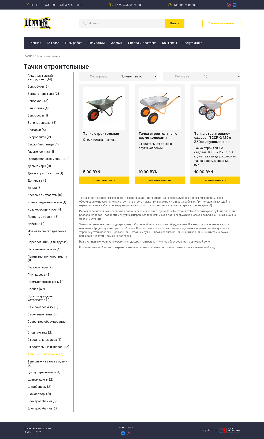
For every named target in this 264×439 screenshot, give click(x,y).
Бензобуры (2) (38, 86)
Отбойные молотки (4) (44, 249)
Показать (182, 76)
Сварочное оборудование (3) (47, 323)
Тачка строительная (101, 134)
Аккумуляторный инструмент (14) (40, 77)
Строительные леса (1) (44, 340)
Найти (175, 23)
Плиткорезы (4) (39, 274)
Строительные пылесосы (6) (48, 347)
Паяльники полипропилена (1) (47, 258)
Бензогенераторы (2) (43, 94)
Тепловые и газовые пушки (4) (47, 363)
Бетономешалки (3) (42, 123)
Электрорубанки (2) (42, 408)
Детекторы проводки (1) (45, 173)
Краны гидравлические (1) (47, 202)
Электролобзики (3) (42, 401)
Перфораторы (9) (40, 267)
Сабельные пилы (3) (42, 314)
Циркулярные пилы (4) (44, 372)
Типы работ (73, 43)
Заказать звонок (221, 23)
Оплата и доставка (142, 43)
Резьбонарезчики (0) (43, 307)
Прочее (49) (36, 289)
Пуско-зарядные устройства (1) (40, 298)
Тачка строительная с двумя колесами (158, 136)
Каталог (53, 43)
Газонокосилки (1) (41, 151)
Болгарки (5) (37, 130)
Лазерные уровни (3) (43, 217)
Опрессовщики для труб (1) (47, 242)
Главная (35, 43)
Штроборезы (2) (39, 387)
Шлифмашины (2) (40, 379)
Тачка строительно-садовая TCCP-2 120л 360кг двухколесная (212, 138)
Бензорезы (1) (38, 115)
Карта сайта (126, 427)
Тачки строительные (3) (45, 354)
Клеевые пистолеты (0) (45, 195)
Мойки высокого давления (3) (47, 233)
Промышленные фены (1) (45, 282)
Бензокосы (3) (38, 101)
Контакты (169, 43)
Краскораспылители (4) (45, 209)
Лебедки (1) (36, 224)
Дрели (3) (34, 188)
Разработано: (220, 430)
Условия (116, 43)
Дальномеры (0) (39, 166)
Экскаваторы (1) (39, 394)
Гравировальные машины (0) (48, 159)
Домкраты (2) (37, 180)
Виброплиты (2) (39, 137)
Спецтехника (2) (40, 332)
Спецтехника (192, 43)
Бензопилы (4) (38, 108)
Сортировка (99, 76)
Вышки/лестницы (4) (43, 144)
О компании (96, 43)
